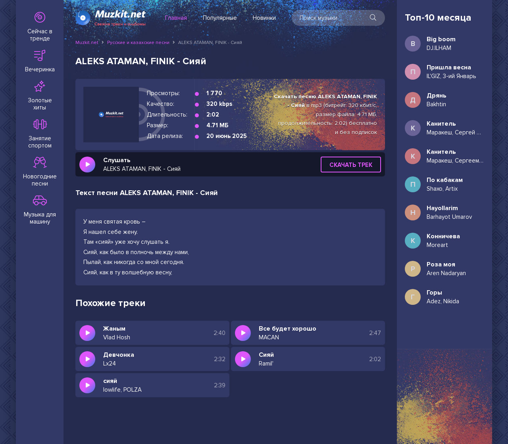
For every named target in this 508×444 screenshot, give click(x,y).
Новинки (264, 17)
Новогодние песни (40, 172)
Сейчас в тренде (40, 27)
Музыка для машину (40, 210)
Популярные (220, 17)
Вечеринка (40, 61)
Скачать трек (350, 164)
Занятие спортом (40, 134)
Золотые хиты (40, 96)
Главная (176, 17)
